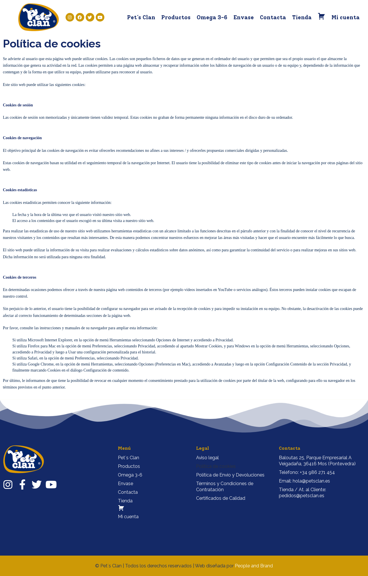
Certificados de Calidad (220, 498)
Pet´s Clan (141, 17)
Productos (176, 17)
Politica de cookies (216, 466)
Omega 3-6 (212, 17)
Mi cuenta (345, 17)
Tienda (302, 17)
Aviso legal (207, 457)
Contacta (273, 17)
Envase (243, 17)
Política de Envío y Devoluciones (230, 475)
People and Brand (254, 566)
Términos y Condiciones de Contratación (224, 486)
